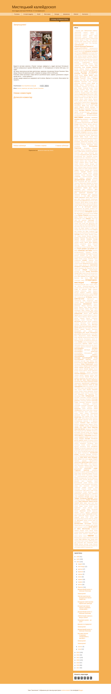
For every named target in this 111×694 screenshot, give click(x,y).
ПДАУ (81, 427)
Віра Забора (84, 127)
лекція (84, 270)
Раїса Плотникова (79, 465)
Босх (82, 91)
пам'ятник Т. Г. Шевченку (90, 421)
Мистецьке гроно (85, 322)
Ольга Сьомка (88, 411)
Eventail (93, 545)
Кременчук (86, 263)
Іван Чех (93, 226)
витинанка (87, 117)
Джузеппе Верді (78, 200)
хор (84, 525)
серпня (80, 574)
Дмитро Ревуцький (83, 205)
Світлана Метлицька (88, 479)
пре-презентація (93, 460)
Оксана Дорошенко (88, 391)
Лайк (96, 266)
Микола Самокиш (79, 318)
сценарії (92, 496)
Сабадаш (90, 476)
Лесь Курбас (77, 274)
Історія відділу (28, 14)
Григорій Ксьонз (87, 173)
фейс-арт (91, 518)
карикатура (82, 237)
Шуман (85, 535)
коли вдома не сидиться (90, 257)
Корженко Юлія (93, 260)
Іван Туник (88, 226)
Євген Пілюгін (83, 215)
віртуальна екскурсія (91, 130)
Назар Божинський (87, 364)
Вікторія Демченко (92, 124)
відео (75, 121)
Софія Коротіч (86, 490)
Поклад (76, 438)
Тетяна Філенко (87, 507)
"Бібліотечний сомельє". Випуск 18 (86, 33)
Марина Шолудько (79, 308)
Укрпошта (92, 515)
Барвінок (76, 80)
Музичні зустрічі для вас (87, 345)
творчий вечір (78, 503)
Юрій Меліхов (83, 539)
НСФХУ (95, 386)
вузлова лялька (93, 159)
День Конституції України (87, 184)
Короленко (77, 261)
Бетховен (95, 81)
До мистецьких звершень (90, 207)
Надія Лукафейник (89, 362)
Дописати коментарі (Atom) (45, 150)
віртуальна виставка (91, 129)
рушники (95, 474)
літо (96, 287)
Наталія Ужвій (94, 375)
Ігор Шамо (81, 228)
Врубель (84, 151)
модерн (89, 335)
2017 (78, 668)
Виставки (47, 14)
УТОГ (87, 517)
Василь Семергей (88, 100)
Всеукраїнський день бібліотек (88, 154)
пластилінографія (78, 433)
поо (78, 457)
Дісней (82, 202)
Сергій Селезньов (85, 484)
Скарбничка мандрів (80, 487)
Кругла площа (78, 265)
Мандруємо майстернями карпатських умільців (85, 602)
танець (76, 501)
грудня (80, 564)
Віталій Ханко (78, 136)
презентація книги (86, 462)
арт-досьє (92, 70)
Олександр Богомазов (85, 399)
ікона (83, 229)
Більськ (82, 85)
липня (80, 577)
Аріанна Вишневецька (91, 69)
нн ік (96, 378)
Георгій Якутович (89, 164)
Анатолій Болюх (89, 59)
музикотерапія (77, 343)
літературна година (79, 280)
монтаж (80, 337)
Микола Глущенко (83, 315)
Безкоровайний (93, 80)
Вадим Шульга (83, 94)
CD (87, 545)
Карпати (76, 239)
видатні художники (85, 108)
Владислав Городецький (80, 138)
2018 (78, 665)
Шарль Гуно (94, 532)
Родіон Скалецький (82, 473)
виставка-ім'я (94, 112)
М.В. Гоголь (95, 295)
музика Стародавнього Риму (90, 342)
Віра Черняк (81, 128)
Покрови (81, 438)
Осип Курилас (85, 416)
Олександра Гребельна (90, 403)
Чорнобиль (81, 532)
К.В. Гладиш (77, 236)
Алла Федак (92, 54)
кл (94, 247)
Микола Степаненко (92, 318)
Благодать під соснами (88, 86)
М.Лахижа (89, 297)
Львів (89, 289)
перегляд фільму (79, 429)
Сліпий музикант (93, 488)
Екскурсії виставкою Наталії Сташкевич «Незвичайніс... (84, 607)
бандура (95, 78)
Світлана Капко (78, 479)
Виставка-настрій (78, 113)
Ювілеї (76, 14)
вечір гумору (89, 105)
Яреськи (81, 544)
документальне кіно (79, 208)
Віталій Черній (89, 136)
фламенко (86, 522)
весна (83, 105)
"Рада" (87, 40)
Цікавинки (66, 14)
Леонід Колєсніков (92, 271)
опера (81, 413)
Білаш (89, 83)
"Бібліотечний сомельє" (91, 30)
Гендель (76, 162)
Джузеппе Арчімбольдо (92, 199)
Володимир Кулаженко (90, 148)
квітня (80, 584)
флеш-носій (94, 522)
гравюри (90, 168)
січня (79, 649)
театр (85, 503)
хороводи (87, 525)
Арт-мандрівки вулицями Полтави (86, 72)
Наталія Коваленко (79, 372)
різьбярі (88, 471)
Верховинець (77, 105)
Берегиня (77, 81)
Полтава (87, 438)
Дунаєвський (81, 210)
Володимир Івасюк (92, 144)
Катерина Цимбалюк (91, 240)
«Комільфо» (94, 41)
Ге (97, 160)
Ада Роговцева (78, 53)
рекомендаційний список (91, 467)
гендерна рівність (84, 162)
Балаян (89, 78)
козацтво (95, 255)
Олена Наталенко (87, 408)
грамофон (95, 168)
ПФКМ (81, 463)
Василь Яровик (90, 102)
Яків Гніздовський (88, 542)
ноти (84, 386)
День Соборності (88, 189)
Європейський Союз (79, 218)
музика (80, 342)
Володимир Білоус (92, 141)
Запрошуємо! (82, 593)
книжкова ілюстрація (86, 254)
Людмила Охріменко (85, 292)
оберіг (82, 388)
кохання (76, 263)
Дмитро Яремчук (93, 205)
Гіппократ (76, 165)
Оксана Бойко (82, 389)
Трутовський (95, 509)
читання (76, 532)
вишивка (77, 119)
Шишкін (76, 533)
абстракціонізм (89, 49)
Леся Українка (81, 276)
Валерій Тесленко (83, 97)
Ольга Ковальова (79, 411)
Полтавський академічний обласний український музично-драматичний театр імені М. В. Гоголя (86, 450)
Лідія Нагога (84, 278)
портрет (90, 459)
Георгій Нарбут (94, 162)
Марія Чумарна (85, 310)
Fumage (78, 547)
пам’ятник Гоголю (87, 419)
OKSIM (82, 547)
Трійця (88, 509)
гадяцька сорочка (79, 160)
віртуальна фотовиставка (80, 133)
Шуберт (80, 535)
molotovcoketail (65, 690)
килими (84, 247)
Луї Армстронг (83, 289)
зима (75, 220)
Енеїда (95, 213)
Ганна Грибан (91, 160)
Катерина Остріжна (79, 240)
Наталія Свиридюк (80, 373)
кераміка (95, 242)
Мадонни (95, 297)
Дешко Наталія (94, 197)
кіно (92, 247)
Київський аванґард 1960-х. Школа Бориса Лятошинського (86, 245)
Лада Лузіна (92, 266)
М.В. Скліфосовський (79, 297)
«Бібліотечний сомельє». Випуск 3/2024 (85, 616)
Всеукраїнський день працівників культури (86, 156)
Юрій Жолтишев (91, 537)
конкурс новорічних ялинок (90, 258)
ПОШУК (95, 459)
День (86, 181)
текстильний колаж (83, 504)
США (96, 496)
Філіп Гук (95, 520)
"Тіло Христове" (93, 40)
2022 (78, 655)
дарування (89, 178)
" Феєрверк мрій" (79, 30)
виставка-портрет (92, 113)
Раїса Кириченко (93, 463)
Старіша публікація (61, 145)
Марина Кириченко (87, 305)
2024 (78, 561)
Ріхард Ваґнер (94, 471)
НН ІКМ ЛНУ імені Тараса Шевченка (86, 380)
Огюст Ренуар (94, 388)
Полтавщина (91, 456)
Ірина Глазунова (91, 232)
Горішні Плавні (78, 168)
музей (96, 337)
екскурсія (88, 212)
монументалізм (86, 337)
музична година (87, 343)
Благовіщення (77, 86)
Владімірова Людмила (92, 138)
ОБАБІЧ (79, 388)
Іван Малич (85, 225)
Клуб (38, 14)
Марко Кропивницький (83, 311)
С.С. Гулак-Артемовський (80, 476)
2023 (78, 652)
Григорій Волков (86, 171)
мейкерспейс (78, 313)
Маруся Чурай (93, 312)
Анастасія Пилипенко (92, 57)
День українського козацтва (90, 191)
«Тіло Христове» (93, 43)
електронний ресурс (88, 213)
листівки (92, 276)
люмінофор (82, 294)
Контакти (85, 14)
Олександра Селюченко (80, 405)
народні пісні (94, 367)
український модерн (83, 515)
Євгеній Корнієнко (88, 217)
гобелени (80, 167)
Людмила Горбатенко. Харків (82, 291)
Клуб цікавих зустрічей (85, 249)
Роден (75, 473)
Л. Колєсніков (84, 266)
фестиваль (80, 520)
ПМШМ (96, 433)
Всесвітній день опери (80, 153)
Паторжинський (93, 425)
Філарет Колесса (88, 520)
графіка (76, 170)
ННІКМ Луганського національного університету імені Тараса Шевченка (86, 383)
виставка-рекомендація (80, 115)
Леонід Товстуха (86, 273)
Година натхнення (87, 167)
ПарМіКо (81, 425)
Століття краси (94, 495)
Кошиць (80, 263)
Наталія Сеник (89, 373)
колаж (82, 257)
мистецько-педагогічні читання (90, 327)
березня (80, 587)
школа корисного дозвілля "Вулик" (88, 533)
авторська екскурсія (91, 51)
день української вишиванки (83, 192)
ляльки (95, 294)
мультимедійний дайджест (86, 354)
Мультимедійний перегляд (82, 359)
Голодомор (95, 167)
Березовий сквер (86, 81)
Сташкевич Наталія (83, 495)
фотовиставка (78, 523)
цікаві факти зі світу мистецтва (86, 528)
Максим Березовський (86, 302)
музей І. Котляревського (86, 340)
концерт (84, 260)
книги (75, 250)
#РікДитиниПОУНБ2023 (80, 48)
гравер (86, 168)
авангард (95, 49)
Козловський (77, 257)
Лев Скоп (95, 268)
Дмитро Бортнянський (87, 203)
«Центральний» (79, 44)
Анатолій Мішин (83, 60)
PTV (85, 547)
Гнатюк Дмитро (87, 165)
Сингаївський (94, 485)
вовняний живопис (89, 140)
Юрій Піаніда (90, 539)
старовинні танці (86, 493)
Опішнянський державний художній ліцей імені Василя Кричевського (86, 415)
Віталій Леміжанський (91, 135)
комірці (76, 258)
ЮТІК (90, 541)
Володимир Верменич (80, 143)
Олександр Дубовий (86, 400)
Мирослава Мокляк (92, 319)
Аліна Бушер (91, 53)
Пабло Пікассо (85, 418)
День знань (77, 184)
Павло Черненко (93, 418)
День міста (81, 186)
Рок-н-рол (95, 473)
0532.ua (76, 49)
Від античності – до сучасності (88, 119)
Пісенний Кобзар (85, 432)
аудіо (88, 76)
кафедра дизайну (79, 242)
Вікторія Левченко (79, 125)
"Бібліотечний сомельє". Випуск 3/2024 (86, 35)
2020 (78, 660)
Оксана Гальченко (38, 88)
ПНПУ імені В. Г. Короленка (82, 435)
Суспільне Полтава (83, 496)
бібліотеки (83, 83)
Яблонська (95, 540)
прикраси (95, 462)
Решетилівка (87, 468)
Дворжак (95, 178)
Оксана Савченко (85, 392)
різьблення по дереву (79, 471)
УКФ (96, 515)
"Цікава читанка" (87, 41)
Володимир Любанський (80, 141)
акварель (85, 53)
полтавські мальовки (85, 454)
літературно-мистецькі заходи (86, 281)
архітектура (83, 77)
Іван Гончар (82, 223)
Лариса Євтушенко (79, 268)
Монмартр (95, 335)
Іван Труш (83, 226)
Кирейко (88, 247)
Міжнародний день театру (88, 334)
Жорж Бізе (95, 218)
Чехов (86, 530)
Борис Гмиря (89, 89)
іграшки (87, 228)
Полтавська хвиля (85, 446)
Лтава (76, 289)
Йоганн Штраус (84, 234)
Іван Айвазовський (89, 221)
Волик (96, 140)
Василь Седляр (78, 100)
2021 (78, 657)
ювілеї (91, 535)
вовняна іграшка (78, 140)
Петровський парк (81, 430)
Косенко (83, 261)
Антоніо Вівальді (79, 69)
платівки (85, 433)
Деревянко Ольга (84, 197)
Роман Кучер (77, 474)
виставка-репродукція (92, 115)
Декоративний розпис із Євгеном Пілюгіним (85, 590)
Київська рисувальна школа (82, 243)
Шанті (89, 532)
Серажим (89, 481)
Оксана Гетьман (78, 391)
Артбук (81, 75)
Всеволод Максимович (91, 151)
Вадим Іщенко (90, 92)
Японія (76, 544)
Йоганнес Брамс (93, 234)
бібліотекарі (77, 83)
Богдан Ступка (93, 88)
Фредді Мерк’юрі (78, 525)
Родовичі (90, 473)
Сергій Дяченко (88, 482)
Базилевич (83, 78)
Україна (76, 510)
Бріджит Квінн (88, 91)
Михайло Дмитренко (91, 329)
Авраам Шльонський (79, 51)
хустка (95, 525)
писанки (89, 430)
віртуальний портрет (92, 133)
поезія (86, 437)
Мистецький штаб (85, 324)
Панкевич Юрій (85, 422)
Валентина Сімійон (93, 94)
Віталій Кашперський (79, 135)
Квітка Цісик (88, 242)
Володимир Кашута (80, 146)
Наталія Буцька (88, 369)
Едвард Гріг (91, 210)
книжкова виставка (85, 250)
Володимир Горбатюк (80, 144)
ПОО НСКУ (83, 457)
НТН (75, 388)
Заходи (56, 14)
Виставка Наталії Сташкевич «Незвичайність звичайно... (83, 636)
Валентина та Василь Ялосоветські (83, 95)
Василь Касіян (83, 99)
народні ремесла (78, 369)
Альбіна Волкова (82, 56)
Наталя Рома (89, 376)
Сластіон (84, 488)
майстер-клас (79, 299)
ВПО (79, 151)
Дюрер (86, 210)
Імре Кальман (78, 231)
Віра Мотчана (91, 127)
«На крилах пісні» (83, 43)
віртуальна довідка (79, 130)
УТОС (91, 517)
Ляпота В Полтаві (78, 295)
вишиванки (95, 117)
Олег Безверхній (79, 394)
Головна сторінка (40, 145)
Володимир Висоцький (91, 143)
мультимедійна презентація (86, 351)
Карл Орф (88, 237)
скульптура (77, 488)
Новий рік (91, 384)
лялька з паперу (89, 294)
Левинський (77, 269)
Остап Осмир (93, 416)
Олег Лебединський (87, 396)
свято (82, 481)
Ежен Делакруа (81, 211)
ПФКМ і (86, 463)
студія (75, 496)
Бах (85, 80)
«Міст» (76, 43)
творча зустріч (93, 501)
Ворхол (76, 151)
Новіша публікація (20, 145)
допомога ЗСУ (93, 208)
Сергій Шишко (93, 484)
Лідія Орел (94, 278)
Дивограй (85, 200)
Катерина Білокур (92, 239)
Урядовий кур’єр (79, 517)
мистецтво (77, 321)
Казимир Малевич (86, 236)
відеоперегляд (77, 122)
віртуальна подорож (92, 132)
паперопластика (84, 424)
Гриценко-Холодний (87, 176)
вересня (80, 571)
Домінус (87, 208)
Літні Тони (92, 287)
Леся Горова (91, 274)
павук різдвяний (78, 419)
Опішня (86, 413)
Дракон (76, 210)
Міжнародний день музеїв (81, 332)
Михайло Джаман (79, 329)
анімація (91, 65)
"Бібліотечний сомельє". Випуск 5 (82, 38)
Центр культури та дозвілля (81, 527)
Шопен (76, 535)
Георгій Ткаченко (79, 164)
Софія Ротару (93, 490)
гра (83, 168)
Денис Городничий (79, 181)
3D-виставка (82, 49)
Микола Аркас (88, 313)
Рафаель (81, 467)
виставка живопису (85, 110)
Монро (76, 337)
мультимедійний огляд (90, 358)
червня (80, 579)
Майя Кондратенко (88, 300)
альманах (89, 56)
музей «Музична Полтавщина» (82, 339)
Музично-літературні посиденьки (89, 346)
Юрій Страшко (84, 540)
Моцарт (92, 337)
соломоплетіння (78, 490)
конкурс (80, 258)
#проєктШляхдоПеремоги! (84, 46)
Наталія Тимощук (84, 375)
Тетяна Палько (88, 506)
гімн (96, 164)
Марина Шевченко (93, 307)
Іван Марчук (92, 225)
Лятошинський (87, 295)
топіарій (83, 509)
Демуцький (95, 179)
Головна (17, 14)
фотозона (95, 523)
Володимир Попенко (79, 150)
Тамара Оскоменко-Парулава (83, 498)
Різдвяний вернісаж (81, 470)
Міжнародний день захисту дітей (86, 331)
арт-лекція (84, 72)
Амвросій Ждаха (82, 57)
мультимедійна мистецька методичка (86, 350)
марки (75, 311)
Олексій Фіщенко (86, 407)
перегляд (95, 427)
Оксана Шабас (93, 392)
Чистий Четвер (93, 530)
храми (91, 525)
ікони (86, 229)
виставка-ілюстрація (85, 112)
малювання (87, 304)
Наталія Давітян (83, 370)
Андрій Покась (84, 65)
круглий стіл (86, 265)
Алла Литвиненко (84, 54)
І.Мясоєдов (91, 220)
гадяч (86, 160)
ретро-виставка (78, 468)
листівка (88, 276)
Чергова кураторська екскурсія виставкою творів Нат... (84, 597)
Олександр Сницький (85, 397)
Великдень (77, 104)
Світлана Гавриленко (92, 478)
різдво (95, 468)
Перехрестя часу (89, 429)
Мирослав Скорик (79, 319)
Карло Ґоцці (94, 237)
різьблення (95, 470)
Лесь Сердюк (84, 274)
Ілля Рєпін (90, 229)
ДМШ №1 (77, 206)
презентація (77, 462)
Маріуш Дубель (89, 308)
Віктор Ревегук (83, 124)
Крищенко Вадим (93, 263)
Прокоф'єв (77, 463)
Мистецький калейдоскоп (34, 7)
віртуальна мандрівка (80, 132)
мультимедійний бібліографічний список (86, 353)
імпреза (95, 229)
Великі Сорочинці (86, 103)
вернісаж (24, 88)
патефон (87, 425)
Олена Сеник (85, 410)
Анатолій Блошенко (79, 59)
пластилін (95, 432)
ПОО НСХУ (85, 459)
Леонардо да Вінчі (79, 271)
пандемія (76, 422)
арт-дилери (86, 70)
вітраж (95, 136)
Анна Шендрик (86, 67)
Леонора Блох (94, 273)
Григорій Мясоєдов (86, 175)
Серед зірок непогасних (81, 485)
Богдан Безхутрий (83, 88)
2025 (78, 559)
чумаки (86, 532)
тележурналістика (93, 504)
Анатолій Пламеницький (82, 62)
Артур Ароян (88, 75)
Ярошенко (83, 545)
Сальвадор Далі (83, 478)
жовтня (80, 569)
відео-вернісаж (84, 121)
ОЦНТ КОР (77, 418)
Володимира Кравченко (91, 150)
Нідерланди (82, 378)
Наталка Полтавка (79, 376)
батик (81, 80)
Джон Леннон (81, 199)
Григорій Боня (88, 170)
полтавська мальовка (86, 441)
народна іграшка (88, 365)
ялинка (95, 542)
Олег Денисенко (89, 394)
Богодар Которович (79, 89)
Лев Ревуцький (88, 268)
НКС (93, 378)
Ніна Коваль (89, 378)
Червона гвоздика (79, 530)
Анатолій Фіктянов (88, 63)
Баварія (76, 78)
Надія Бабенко (90, 361)
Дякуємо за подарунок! (85, 624)
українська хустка (85, 511)
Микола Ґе (90, 315)
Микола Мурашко (82, 316)
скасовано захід (93, 487)
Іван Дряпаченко (90, 223)
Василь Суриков (82, 102)
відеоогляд (95, 121)
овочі (85, 388)
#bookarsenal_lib (94, 48)
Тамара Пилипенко (91, 500)
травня (80, 582)
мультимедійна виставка (86, 348)
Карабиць (76, 237)
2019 (78, 662)
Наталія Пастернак (92, 372)
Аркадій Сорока (78, 70)
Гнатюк (81, 165)
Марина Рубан (83, 307)
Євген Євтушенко (93, 215)
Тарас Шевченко (83, 501)
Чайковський (94, 528)
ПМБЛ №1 (90, 433)
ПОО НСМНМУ (93, 457)
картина (83, 239)
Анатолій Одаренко (92, 60)
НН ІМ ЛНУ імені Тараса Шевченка (83, 381)
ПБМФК (76, 427)
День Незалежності (89, 186)
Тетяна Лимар (78, 506)
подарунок (82, 437)
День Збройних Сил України (90, 183)
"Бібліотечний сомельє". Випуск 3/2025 (86, 37)
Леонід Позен (78, 273)
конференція (77, 260)
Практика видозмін (80, 460)
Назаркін (81, 365)
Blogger (81, 690)
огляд (88, 388)
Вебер (95, 102)
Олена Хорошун (93, 410)
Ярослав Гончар (88, 544)
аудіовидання (94, 76)
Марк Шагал (94, 310)
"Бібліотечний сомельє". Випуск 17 (86, 32)
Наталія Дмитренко (93, 370)
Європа (96, 217)
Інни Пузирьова (83, 232)
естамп (76, 215)
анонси (19, 88)
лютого (80, 646)
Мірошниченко (82, 335)
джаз (75, 199)
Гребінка (82, 170)
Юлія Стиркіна (82, 537)
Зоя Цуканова (82, 220)
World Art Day (89, 547)
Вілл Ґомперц (90, 125)
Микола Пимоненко (92, 316)
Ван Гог (91, 97)
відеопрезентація (86, 122)
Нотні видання (89, 386)
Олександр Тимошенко (85, 402)
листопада (81, 566)
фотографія (88, 523)
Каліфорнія (94, 236)
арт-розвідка (91, 73)
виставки (30, 88)
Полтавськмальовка (83, 456)
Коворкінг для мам (86, 255)
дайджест (82, 178)
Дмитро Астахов (89, 202)
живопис (88, 218)
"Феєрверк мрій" (78, 41)
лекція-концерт (93, 270)
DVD (90, 545)
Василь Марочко (93, 99)
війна (92, 122)
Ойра (75, 389)
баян (88, 80)
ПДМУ (85, 427)
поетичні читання (93, 437)
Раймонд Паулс (88, 465)
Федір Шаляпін (84, 518)
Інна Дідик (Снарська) (89, 231)
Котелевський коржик (92, 261)
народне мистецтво (84, 367)
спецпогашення (78, 492)
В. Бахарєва (82, 92)
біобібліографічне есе (91, 85)
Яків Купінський (78, 542)
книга (96, 248)
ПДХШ (89, 427)
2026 (78, 556)
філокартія (77, 522)
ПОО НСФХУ (78, 459)
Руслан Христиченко (87, 474)
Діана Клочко (91, 200)
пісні (91, 432)
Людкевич (95, 289)
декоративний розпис (82, 180)
